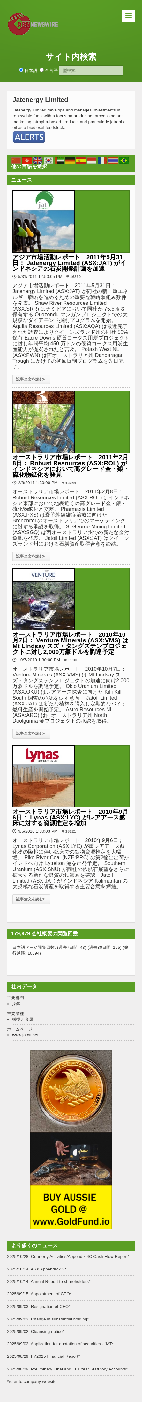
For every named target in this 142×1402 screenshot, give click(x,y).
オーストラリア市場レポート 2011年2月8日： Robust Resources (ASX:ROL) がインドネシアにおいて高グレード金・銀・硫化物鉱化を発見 (70, 466)
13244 (70, 483)
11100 (73, 660)
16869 (75, 277)
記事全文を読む (31, 379)
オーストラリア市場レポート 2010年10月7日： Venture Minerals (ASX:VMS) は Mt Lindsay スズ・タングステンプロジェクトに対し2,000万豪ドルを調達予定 (70, 643)
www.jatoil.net (25, 1035)
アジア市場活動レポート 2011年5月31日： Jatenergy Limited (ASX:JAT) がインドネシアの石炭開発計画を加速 (69, 263)
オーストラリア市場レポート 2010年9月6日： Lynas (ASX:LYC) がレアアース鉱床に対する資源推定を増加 (70, 817)
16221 (70, 831)
